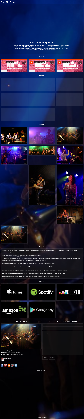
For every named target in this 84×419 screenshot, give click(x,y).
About (68, 2)
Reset (45, 357)
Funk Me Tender (8, 2)
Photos (63, 2)
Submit (52, 357)
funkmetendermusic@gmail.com (12, 352)
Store (74, 2)
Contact (80, 2)
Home (46, 2)
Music (51, 2)
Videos (56, 2)
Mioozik (45, 417)
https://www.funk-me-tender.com (14, 354)
